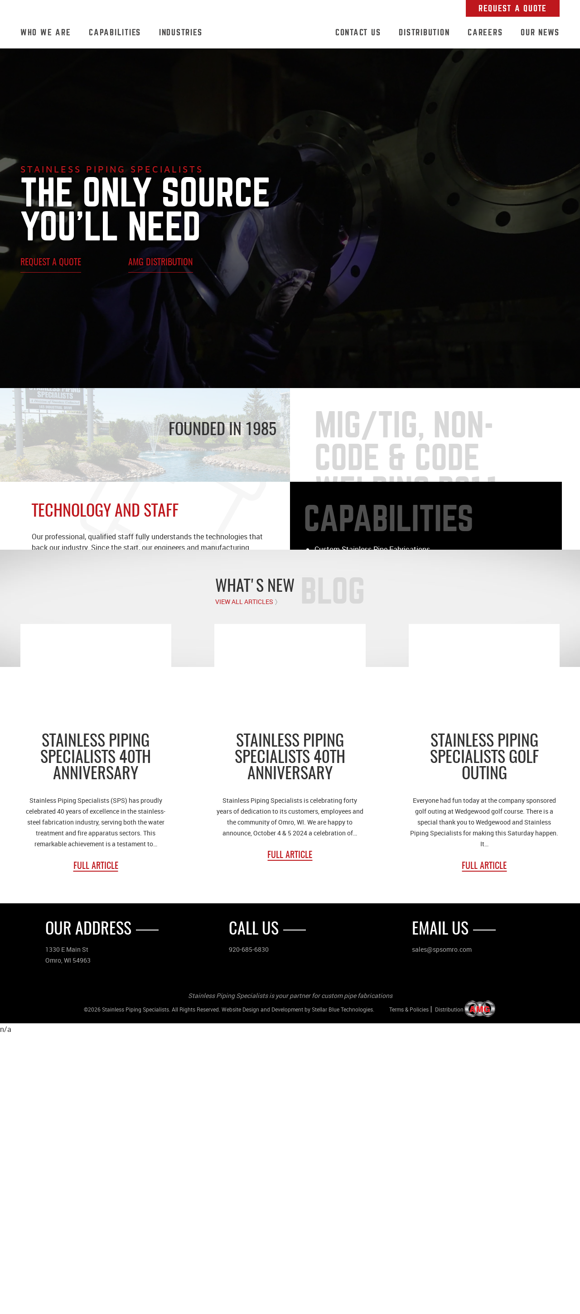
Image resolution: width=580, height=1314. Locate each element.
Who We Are (45, 32)
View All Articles (244, 881)
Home (268, 33)
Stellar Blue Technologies (342, 1288)
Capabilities (115, 32)
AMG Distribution (160, 262)
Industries (181, 32)
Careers (485, 32)
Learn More (335, 589)
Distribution (424, 32)
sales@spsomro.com (442, 1228)
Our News (540, 32)
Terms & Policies (409, 1288)
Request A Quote (512, 8)
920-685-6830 (249, 1228)
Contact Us (358, 32)
